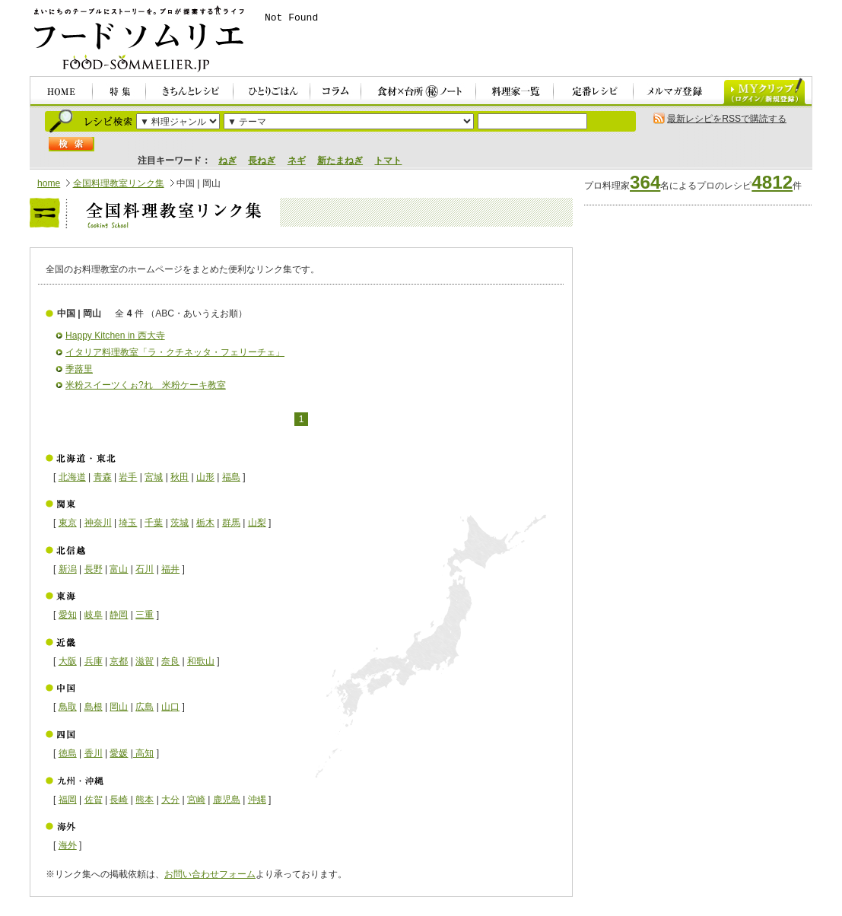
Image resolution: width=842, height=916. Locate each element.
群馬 (231, 522)
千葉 (154, 522)
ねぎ (227, 160)
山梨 (257, 522)
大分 (170, 799)
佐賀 (93, 799)
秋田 (179, 477)
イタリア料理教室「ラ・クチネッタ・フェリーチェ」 (174, 352)
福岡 (68, 799)
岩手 (128, 477)
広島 (144, 706)
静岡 (119, 614)
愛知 (68, 614)
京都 (119, 661)
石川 (144, 569)
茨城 (179, 522)
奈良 (170, 661)
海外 (68, 845)
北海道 (72, 477)
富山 (119, 569)
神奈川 (98, 522)
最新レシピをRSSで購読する (726, 118)
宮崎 (196, 799)
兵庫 (93, 661)
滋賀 (144, 661)
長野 (93, 569)
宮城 (154, 477)
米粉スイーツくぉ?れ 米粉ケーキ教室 (145, 385)
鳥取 (68, 706)
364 (645, 182)
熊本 (144, 799)
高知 (143, 753)
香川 (93, 753)
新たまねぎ (340, 160)
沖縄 (257, 799)
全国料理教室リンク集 (118, 183)
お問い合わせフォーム (210, 874)
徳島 (68, 753)
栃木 (205, 522)
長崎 (119, 799)
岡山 (119, 706)
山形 (205, 477)
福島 (231, 477)
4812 (772, 182)
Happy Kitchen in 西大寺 (115, 335)
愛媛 (119, 753)
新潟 (68, 569)
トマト (388, 160)
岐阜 (93, 614)
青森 (103, 477)
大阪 (68, 661)
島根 (93, 706)
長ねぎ (261, 160)
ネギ (297, 160)
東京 (68, 522)
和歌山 (200, 661)
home (48, 183)
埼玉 (128, 522)
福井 (170, 569)
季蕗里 (79, 369)
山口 (170, 706)
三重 (144, 614)
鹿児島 (226, 799)
